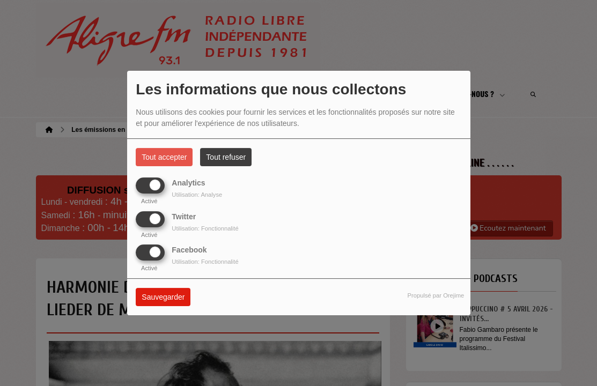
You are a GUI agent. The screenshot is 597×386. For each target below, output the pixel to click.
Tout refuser (226, 157)
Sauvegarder (163, 297)
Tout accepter (164, 157)
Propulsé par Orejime (436, 295)
